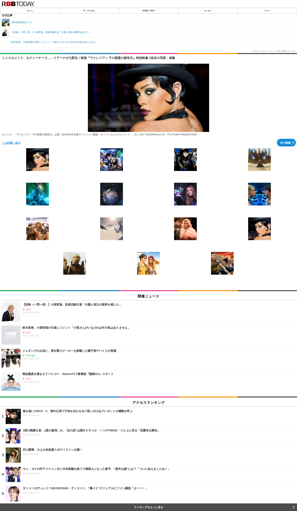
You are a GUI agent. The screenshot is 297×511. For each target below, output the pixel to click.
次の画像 (285, 142)
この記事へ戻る (11, 142)
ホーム (30, 11)
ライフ (267, 11)
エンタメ (208, 11)
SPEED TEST (148, 11)
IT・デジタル (89, 11)
